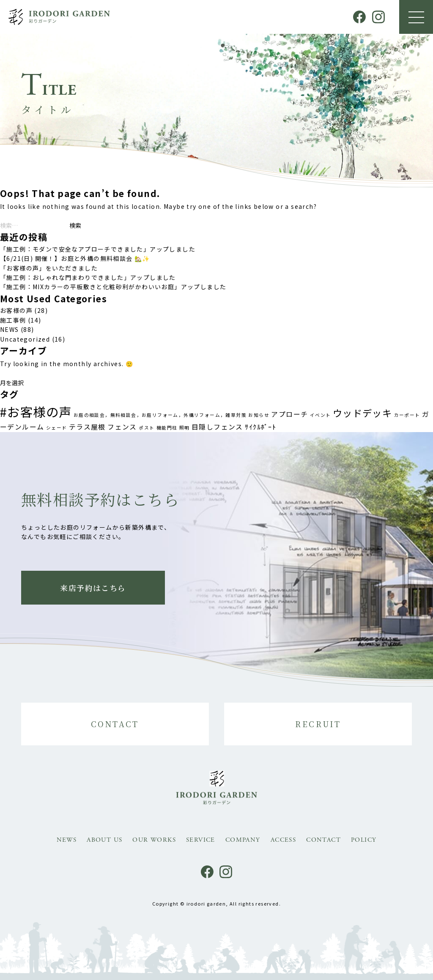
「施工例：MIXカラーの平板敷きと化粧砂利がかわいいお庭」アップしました (113, 286)
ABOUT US (104, 840)
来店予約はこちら (93, 587)
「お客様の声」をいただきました (49, 268)
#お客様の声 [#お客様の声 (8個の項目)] (35, 411)
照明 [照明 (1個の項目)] (184, 427)
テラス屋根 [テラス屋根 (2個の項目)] (87, 427)
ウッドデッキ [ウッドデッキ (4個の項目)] (362, 412)
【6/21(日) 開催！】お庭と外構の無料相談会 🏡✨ (75, 258)
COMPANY (242, 840)
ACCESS (283, 840)
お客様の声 (16, 310)
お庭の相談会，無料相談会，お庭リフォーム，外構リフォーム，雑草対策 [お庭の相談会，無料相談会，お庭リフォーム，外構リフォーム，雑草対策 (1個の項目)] (160, 415)
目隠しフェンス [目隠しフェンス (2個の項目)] (217, 427)
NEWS (9, 329)
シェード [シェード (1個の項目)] (56, 427)
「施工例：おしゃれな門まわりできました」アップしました (88, 277)
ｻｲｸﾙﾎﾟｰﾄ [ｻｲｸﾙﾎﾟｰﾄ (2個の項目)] (260, 427)
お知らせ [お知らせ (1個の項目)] (258, 415)
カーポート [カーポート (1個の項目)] (407, 415)
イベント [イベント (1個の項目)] (320, 415)
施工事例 (13, 320)
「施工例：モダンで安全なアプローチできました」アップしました (97, 249)
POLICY (363, 840)
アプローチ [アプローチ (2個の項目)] (289, 414)
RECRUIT (318, 723)
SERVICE (200, 840)
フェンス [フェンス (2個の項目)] (122, 427)
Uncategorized (25, 339)
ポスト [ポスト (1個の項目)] (146, 427)
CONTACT (115, 723)
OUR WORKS (154, 840)
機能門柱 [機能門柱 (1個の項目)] (167, 427)
